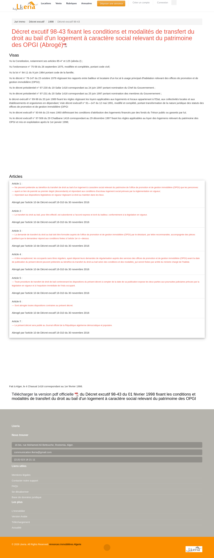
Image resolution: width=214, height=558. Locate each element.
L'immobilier (18, 510)
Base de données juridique (26, 497)
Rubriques (71, 3)
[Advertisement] (107, 149)
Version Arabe (19, 516)
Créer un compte (141, 2)
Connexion (162, 2)
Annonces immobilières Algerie (65, 544)
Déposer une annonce (111, 3)
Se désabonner (20, 491)
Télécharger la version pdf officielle (45, 394)
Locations (46, 3)
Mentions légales (21, 474)
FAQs (15, 486)
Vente (59, 3)
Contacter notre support (25, 480)
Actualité (16, 527)
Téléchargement (21, 522)
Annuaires (86, 3)
